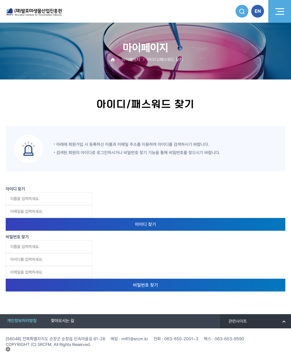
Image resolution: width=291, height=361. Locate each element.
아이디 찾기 (145, 224)
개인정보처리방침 (22, 321)
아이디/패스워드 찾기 (165, 60)
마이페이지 (131, 60)
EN (258, 11)
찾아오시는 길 (62, 321)
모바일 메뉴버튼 (279, 11)
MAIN (113, 59)
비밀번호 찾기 (145, 285)
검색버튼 (242, 11)
